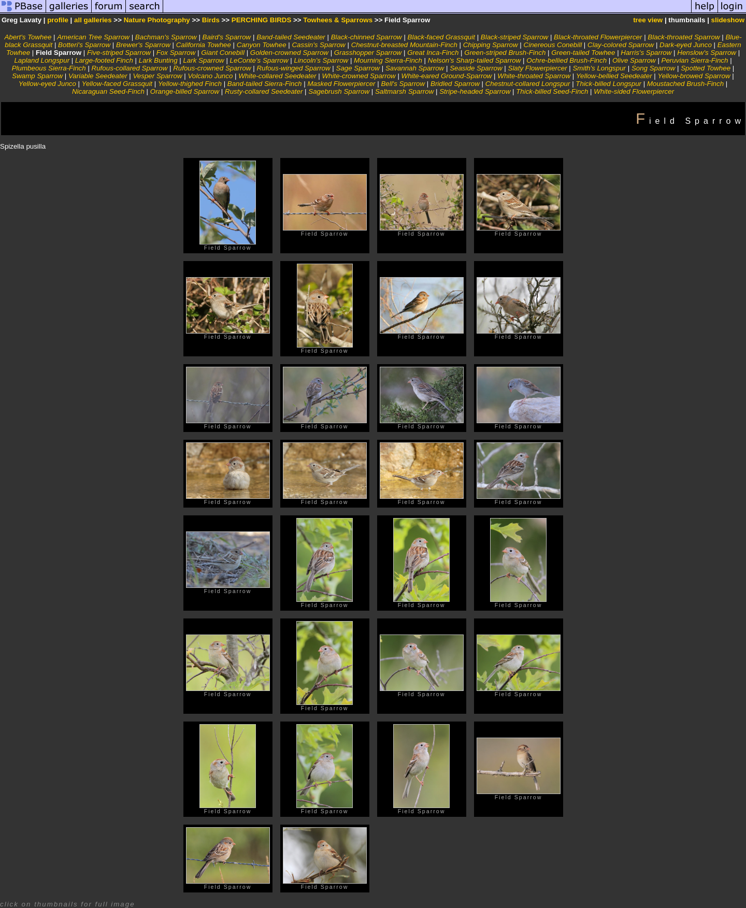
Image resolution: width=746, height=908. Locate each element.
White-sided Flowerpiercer (634, 91)
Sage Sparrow (358, 68)
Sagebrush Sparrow (338, 91)
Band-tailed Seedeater (290, 37)
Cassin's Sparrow (318, 45)
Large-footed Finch (104, 60)
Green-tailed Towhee (583, 52)
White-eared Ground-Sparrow (446, 76)
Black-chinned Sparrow (366, 37)
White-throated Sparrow (533, 76)
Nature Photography (157, 20)
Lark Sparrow (203, 60)
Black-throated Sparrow (684, 37)
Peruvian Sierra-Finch (695, 60)
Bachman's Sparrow (166, 37)
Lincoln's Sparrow (321, 60)
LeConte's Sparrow (259, 60)
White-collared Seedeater (277, 76)
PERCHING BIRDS (262, 20)
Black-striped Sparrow (514, 37)
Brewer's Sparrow (143, 45)
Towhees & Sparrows (337, 20)
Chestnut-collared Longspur (527, 84)
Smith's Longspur (599, 68)
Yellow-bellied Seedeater (614, 76)
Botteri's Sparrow (84, 45)
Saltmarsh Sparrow (404, 91)
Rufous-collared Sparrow (130, 68)
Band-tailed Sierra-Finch (264, 84)
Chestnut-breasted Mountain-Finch (404, 45)
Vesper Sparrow (157, 76)
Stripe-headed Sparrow (474, 91)
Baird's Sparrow (227, 37)
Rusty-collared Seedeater (264, 91)
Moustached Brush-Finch (685, 84)
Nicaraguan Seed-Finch (108, 91)
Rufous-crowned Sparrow (212, 68)
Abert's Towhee (27, 37)
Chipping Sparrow (490, 45)
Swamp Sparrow (37, 76)
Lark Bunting (158, 60)
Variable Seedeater (97, 76)
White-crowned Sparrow (359, 76)
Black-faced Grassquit (441, 37)
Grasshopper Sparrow (367, 52)
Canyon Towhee (261, 45)
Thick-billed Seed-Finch (552, 91)
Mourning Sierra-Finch (388, 60)
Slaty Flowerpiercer (537, 68)
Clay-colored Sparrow (620, 45)
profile (57, 20)
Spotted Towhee (705, 68)
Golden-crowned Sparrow (289, 52)
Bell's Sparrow (403, 84)
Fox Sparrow (176, 52)
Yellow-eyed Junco (47, 84)
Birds (211, 20)
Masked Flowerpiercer (341, 84)
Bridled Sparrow (455, 84)
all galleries (93, 20)
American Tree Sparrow (93, 37)
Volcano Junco (210, 76)
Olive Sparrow (634, 60)
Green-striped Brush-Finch (505, 52)
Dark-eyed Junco (685, 45)
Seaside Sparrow (476, 68)
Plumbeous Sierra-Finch (49, 68)
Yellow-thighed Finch (190, 84)
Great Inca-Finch (432, 52)
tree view (648, 20)
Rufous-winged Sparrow (293, 68)
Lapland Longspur (41, 60)
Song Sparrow (653, 68)
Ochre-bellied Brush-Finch (566, 60)
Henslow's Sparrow (706, 52)
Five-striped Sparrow (119, 52)
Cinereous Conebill (553, 45)
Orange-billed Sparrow (184, 91)
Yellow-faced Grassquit (117, 84)
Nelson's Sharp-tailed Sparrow (474, 60)
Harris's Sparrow (646, 52)
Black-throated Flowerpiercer (598, 37)
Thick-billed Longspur (608, 84)
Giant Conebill (223, 52)
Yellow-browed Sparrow (694, 76)
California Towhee (203, 45)
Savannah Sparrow (414, 68)
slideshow (727, 20)
